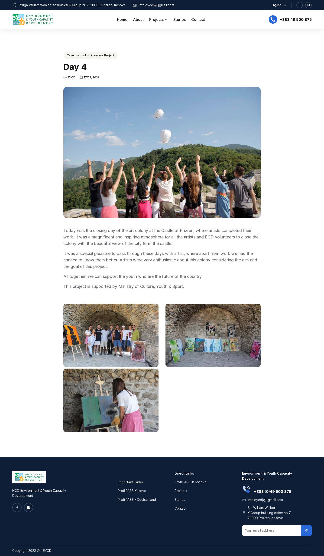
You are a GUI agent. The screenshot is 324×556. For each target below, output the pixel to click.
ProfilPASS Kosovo (132, 491)
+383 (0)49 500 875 (272, 491)
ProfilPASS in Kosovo (191, 482)
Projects (158, 19)
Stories (179, 19)
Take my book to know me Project (90, 55)
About (138, 19)
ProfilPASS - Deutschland (137, 499)
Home (122, 19)
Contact (198, 19)
